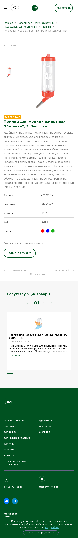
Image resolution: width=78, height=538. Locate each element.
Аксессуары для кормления (20, 26)
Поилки (46, 26)
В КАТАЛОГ (41, 274)
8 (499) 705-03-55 (13, 487)
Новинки (9, 450)
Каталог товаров (14, 420)
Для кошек (10, 432)
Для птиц (9, 444)
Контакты (45, 426)
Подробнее (52, 527)
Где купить (64, 8)
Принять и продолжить (41, 532)
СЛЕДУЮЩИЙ (61, 270)
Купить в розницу (19, 253)
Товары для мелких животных (36, 22)
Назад (13, 45)
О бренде (44, 432)
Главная (8, 22)
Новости (9, 456)
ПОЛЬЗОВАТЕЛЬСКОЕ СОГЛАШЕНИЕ (15, 463)
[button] (50, 303)
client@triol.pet (48, 486)
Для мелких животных (17, 438)
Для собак (10, 426)
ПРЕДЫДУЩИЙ (17, 270)
